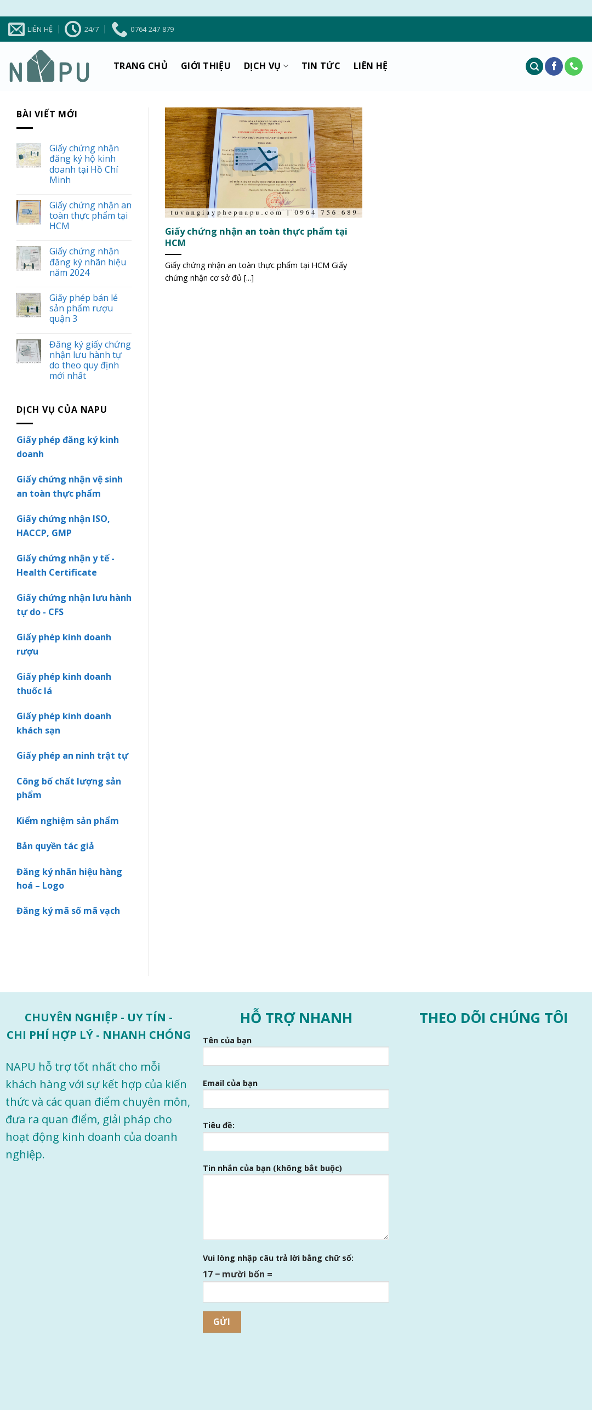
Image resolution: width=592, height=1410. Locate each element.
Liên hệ (371, 65)
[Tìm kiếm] (534, 67)
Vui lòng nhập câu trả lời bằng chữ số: (278, 1258)
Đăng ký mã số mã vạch (68, 911)
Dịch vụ (266, 66)
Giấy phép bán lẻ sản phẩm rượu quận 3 (83, 309)
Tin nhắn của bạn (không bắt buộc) (296, 1205)
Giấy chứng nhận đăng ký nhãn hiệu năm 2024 (87, 262)
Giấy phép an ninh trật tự (72, 755)
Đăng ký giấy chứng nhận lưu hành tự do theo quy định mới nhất (90, 360)
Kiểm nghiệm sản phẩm (67, 821)
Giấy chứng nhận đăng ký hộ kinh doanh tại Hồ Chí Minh (84, 164)
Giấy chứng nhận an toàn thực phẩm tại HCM (90, 216)
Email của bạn (296, 1097)
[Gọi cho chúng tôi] (574, 66)
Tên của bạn (296, 1054)
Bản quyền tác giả (55, 846)
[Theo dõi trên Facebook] (554, 66)
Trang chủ (140, 65)
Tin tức (320, 65)
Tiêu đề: (296, 1139)
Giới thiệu (206, 65)
